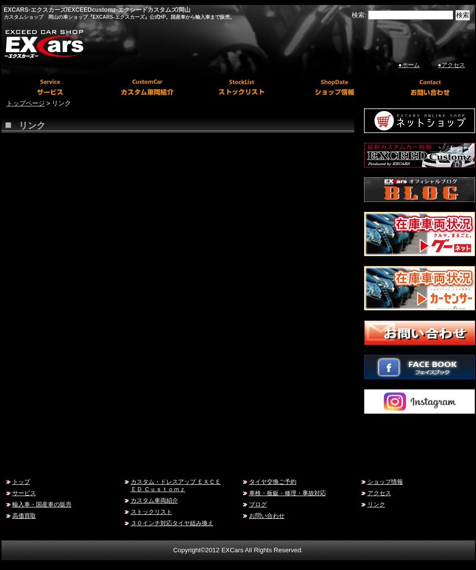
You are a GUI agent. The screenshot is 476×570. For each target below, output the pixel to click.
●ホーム (409, 65)
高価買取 (24, 515)
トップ (21, 481)
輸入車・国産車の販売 (42, 504)
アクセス (379, 493)
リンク (376, 504)
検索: (359, 15)
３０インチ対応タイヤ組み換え (172, 523)
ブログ (258, 504)
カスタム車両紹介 (154, 500)
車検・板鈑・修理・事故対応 (287, 493)
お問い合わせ (267, 515)
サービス (24, 493)
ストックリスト (151, 511)
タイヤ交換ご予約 (272, 481)
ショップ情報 (385, 481)
